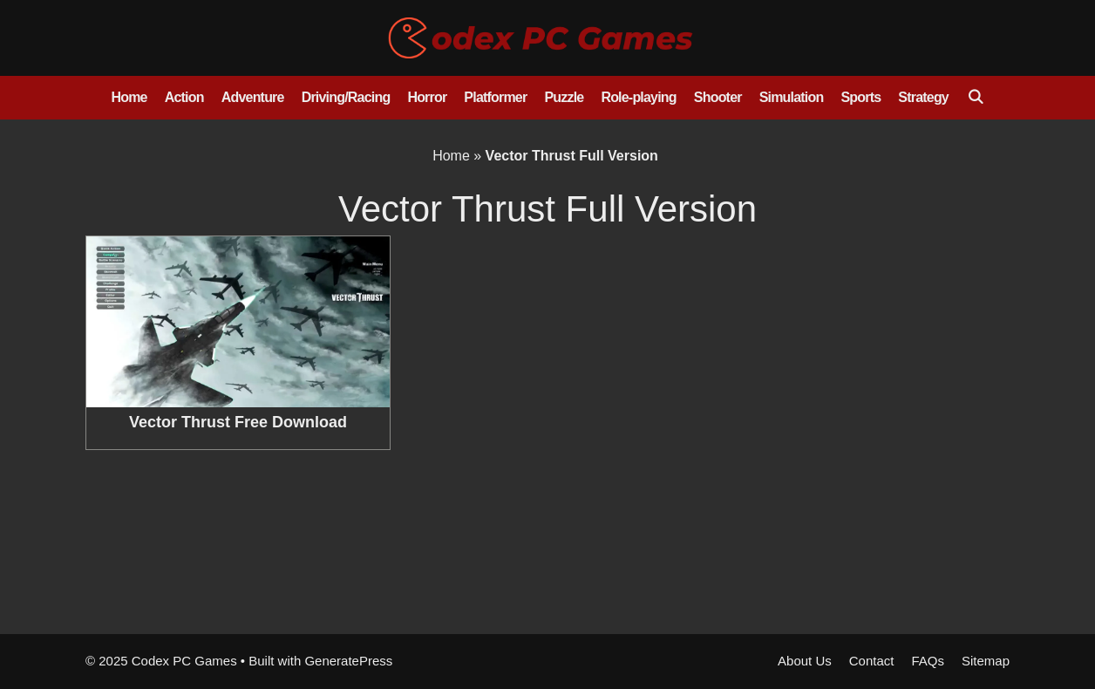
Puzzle (563, 97)
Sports (860, 97)
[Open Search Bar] (975, 97)
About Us (805, 660)
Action (184, 97)
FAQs (927, 660)
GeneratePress (348, 660)
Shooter (718, 97)
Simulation (791, 97)
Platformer (495, 97)
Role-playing (638, 97)
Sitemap (986, 660)
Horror (426, 97)
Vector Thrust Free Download (238, 422)
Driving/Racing (346, 97)
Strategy (923, 97)
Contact (871, 660)
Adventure (252, 97)
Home (128, 97)
